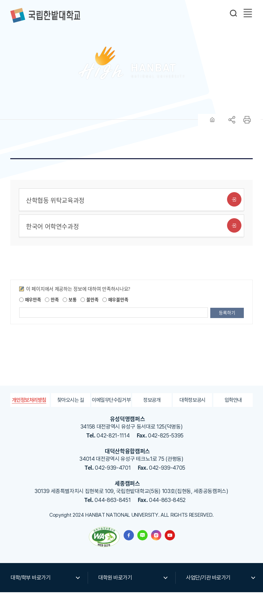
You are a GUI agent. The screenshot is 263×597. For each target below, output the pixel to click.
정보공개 (151, 404)
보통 (69, 304)
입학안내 (233, 404)
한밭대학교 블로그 (142, 540)
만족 (52, 304)
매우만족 (30, 304)
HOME (212, 124)
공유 (232, 124)
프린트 (247, 124)
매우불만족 (115, 304)
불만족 (89, 304)
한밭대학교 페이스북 (129, 540)
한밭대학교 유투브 (170, 540)
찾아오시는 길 (70, 404)
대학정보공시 (192, 404)
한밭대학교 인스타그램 (156, 540)
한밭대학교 (45, 15)
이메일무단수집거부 (111, 404)
